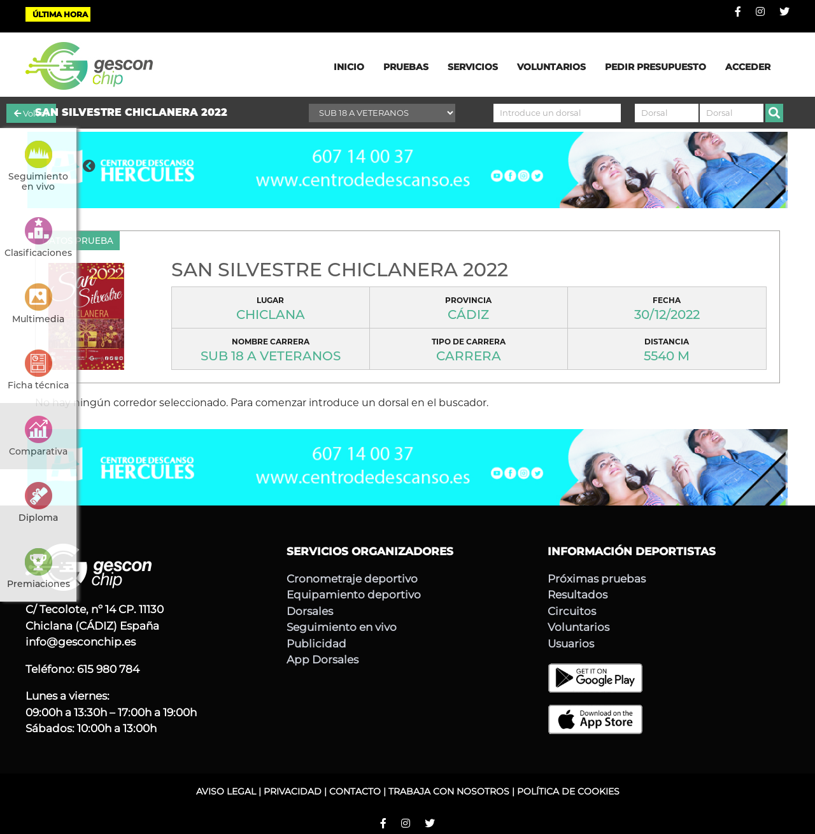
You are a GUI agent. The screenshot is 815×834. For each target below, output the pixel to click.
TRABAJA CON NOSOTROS (448, 791)
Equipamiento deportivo (354, 594)
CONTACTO (355, 791)
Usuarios (571, 643)
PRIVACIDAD (293, 791)
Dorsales (310, 611)
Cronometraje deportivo (352, 578)
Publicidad (316, 643)
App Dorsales (322, 659)
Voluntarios (578, 627)
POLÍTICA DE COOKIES (568, 791)
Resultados (577, 594)
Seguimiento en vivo (342, 627)
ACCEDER (747, 67)
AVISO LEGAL (226, 791)
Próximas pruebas (597, 578)
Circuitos (572, 611)
